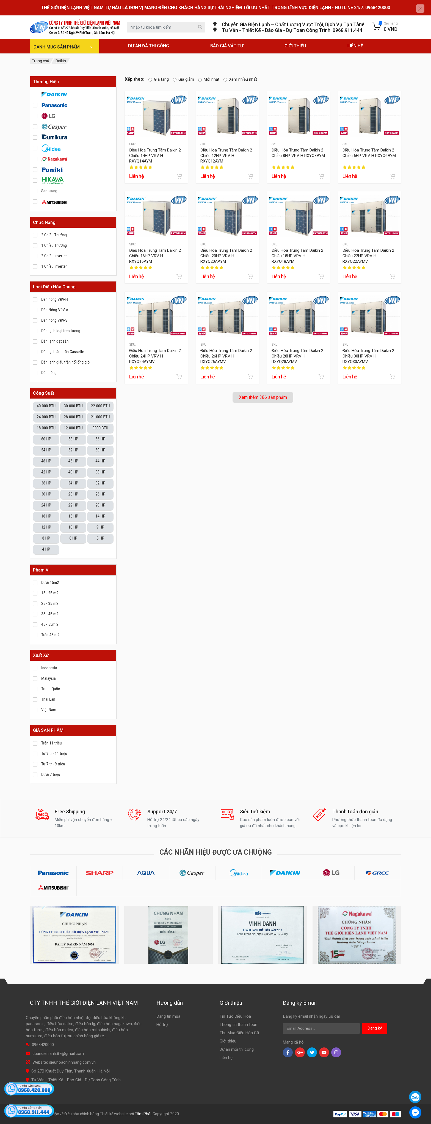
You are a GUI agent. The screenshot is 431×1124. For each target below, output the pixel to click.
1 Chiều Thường (54, 245)
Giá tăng (158, 79)
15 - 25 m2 (49, 593)
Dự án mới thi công (237, 1049)
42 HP (46, 472)
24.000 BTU (46, 417)
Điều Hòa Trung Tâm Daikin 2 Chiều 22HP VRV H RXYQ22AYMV (368, 255)
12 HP (46, 527)
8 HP (46, 538)
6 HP (73, 538)
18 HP (46, 516)
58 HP (73, 439)
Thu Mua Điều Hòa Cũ (239, 1032)
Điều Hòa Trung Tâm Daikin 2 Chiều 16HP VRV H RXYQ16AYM (155, 255)
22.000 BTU (100, 405)
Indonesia (49, 667)
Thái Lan (48, 699)
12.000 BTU (73, 428)
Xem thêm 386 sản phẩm (263, 397)
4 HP (46, 549)
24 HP (46, 505)
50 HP (100, 450)
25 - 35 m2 (49, 603)
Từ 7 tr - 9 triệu (53, 764)
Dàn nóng (49, 372)
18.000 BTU (46, 428)
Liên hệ (226, 1057)
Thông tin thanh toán (238, 1024)
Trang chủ (40, 61)
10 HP (73, 527)
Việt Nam (48, 709)
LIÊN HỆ (355, 45)
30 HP (46, 494)
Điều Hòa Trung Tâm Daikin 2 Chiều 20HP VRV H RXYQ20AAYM (226, 255)
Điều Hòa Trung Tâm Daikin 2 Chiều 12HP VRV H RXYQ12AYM (226, 155)
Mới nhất (208, 79)
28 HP (73, 494)
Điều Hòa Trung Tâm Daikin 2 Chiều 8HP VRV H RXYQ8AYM (298, 153)
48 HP (46, 461)
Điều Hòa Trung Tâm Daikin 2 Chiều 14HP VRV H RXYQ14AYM (155, 155)
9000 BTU (100, 428)
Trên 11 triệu (51, 743)
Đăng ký (375, 1028)
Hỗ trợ (162, 1024)
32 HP (100, 483)
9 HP (100, 527)
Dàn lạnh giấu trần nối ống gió (65, 362)
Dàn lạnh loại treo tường (60, 330)
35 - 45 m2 (49, 613)
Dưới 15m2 (50, 582)
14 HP (100, 516)
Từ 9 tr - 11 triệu (54, 753)
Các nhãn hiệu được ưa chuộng (215, 852)
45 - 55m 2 (49, 624)
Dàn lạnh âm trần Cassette (62, 351)
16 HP (73, 516)
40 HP (73, 472)
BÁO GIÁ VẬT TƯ (226, 45)
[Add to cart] (179, 176)
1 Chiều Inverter (54, 266)
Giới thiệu (228, 1041)
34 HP (73, 483)
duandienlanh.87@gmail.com (58, 1053)
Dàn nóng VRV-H (54, 299)
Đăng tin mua (168, 1016)
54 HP (46, 450)
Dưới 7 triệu (50, 774)
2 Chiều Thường (54, 234)
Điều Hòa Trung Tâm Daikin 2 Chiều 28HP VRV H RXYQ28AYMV (297, 356)
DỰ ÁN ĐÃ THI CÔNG (148, 45)
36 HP (46, 483)
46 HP (73, 461)
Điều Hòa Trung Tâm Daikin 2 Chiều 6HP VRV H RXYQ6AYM (369, 153)
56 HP (100, 439)
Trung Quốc (50, 688)
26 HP (100, 494)
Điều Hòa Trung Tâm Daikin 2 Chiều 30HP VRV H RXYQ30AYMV (368, 356)
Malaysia (48, 678)
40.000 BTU (46, 405)
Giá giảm (183, 79)
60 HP (46, 439)
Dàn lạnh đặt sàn (54, 341)
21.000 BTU (100, 417)
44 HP (100, 461)
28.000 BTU (73, 417)
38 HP (100, 472)
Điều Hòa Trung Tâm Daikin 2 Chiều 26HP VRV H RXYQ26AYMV (226, 356)
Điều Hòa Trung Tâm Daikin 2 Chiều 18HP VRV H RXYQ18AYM (297, 255)
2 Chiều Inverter (54, 255)
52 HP (73, 450)
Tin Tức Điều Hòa (235, 1016)
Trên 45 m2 (50, 634)
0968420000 (43, 1044)
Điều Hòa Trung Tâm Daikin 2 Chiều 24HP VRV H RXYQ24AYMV (155, 356)
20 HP (100, 505)
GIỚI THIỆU (295, 45)
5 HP (100, 538)
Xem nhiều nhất (240, 79)
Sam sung (49, 190)
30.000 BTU (73, 405)
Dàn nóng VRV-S (54, 320)
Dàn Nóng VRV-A (54, 309)
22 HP (73, 505)
